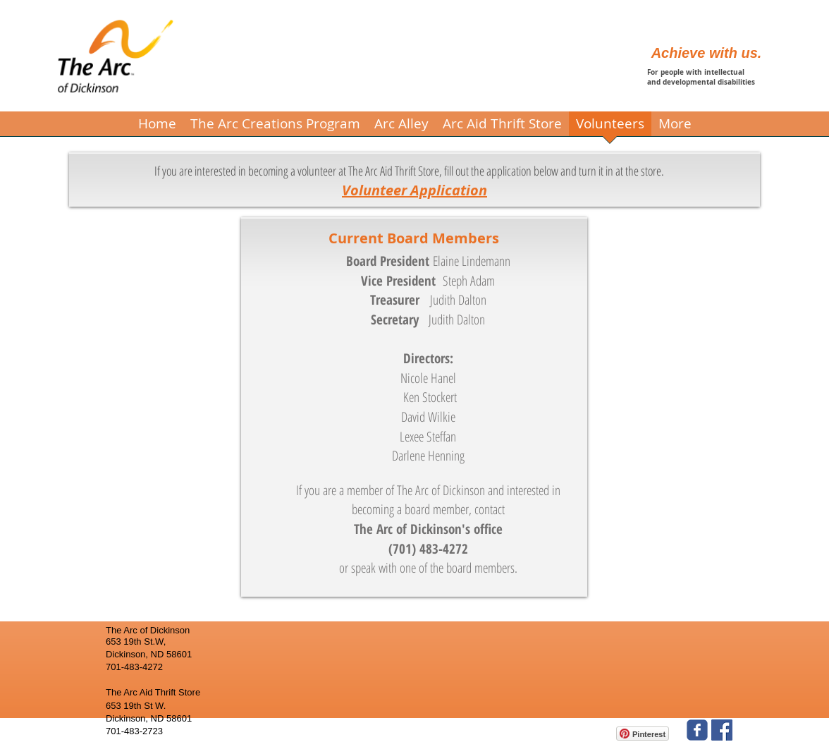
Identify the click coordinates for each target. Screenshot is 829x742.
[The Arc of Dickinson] (697, 730)
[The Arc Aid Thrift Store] (721, 730)
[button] (275, 128)
